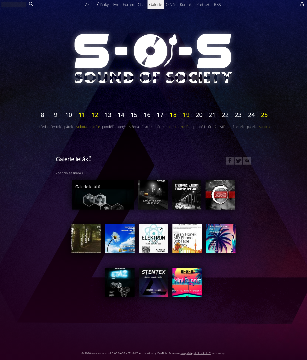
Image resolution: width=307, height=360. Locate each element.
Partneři (203, 4)
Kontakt (186, 4)
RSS (217, 4)
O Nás (171, 4)
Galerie (155, 4)
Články (103, 4)
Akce (89, 4)
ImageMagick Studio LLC (196, 353)
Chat (142, 4)
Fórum (128, 4)
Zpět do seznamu (69, 173)
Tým (115, 4)
